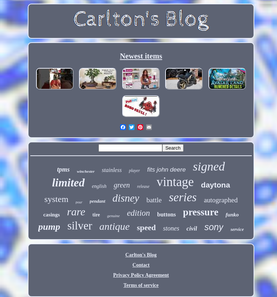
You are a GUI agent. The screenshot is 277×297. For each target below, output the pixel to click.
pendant (97, 201)
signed (209, 166)
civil (191, 228)
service (237, 229)
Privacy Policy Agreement (141, 275)
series (183, 197)
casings (51, 215)
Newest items (141, 56)
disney (126, 198)
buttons (166, 214)
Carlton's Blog (141, 255)
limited (68, 182)
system (56, 199)
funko (232, 215)
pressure (200, 212)
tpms (63, 169)
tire (96, 215)
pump (49, 226)
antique (115, 226)
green (122, 185)
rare (76, 212)
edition (138, 213)
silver (79, 225)
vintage (175, 182)
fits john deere (166, 169)
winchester (85, 171)
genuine (113, 216)
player (134, 170)
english (99, 186)
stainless (112, 170)
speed (146, 227)
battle (154, 200)
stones (171, 228)
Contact (140, 265)
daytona (215, 185)
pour (79, 202)
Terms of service (140, 285)
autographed (221, 200)
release (143, 186)
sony (213, 227)
